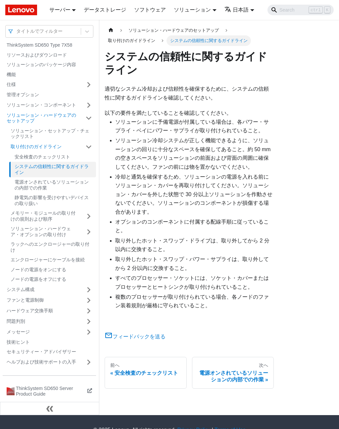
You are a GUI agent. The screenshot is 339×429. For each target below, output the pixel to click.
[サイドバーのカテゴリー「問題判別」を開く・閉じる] (88, 321)
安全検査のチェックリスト (42, 156)
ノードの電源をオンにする (38, 269)
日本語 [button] (236, 10)
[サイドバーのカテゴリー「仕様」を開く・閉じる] (88, 84)
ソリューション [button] (192, 10)
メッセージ (18, 331)
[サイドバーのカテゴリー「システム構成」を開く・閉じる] (88, 289)
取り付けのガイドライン (36, 146)
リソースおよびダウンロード (37, 55)
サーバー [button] (60, 10)
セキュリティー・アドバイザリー (41, 351)
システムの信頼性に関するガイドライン (52, 169)
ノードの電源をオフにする (38, 279)
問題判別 (16, 321)
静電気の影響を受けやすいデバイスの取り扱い (52, 200)
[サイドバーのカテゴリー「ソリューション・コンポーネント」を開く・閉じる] (88, 105)
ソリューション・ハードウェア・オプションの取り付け (41, 231)
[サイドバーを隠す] (49, 408)
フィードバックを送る (135, 336)
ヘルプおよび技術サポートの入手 (41, 362)
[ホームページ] (111, 30)
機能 (11, 74)
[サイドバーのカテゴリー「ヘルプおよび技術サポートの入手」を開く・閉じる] (88, 362)
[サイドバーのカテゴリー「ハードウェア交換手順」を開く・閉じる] (88, 311)
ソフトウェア (150, 10)
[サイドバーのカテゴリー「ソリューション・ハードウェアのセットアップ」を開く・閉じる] (88, 118)
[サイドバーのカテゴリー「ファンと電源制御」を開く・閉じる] (88, 300)
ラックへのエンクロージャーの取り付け (50, 247)
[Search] (300, 10)
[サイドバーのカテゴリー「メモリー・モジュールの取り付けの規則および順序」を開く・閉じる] (88, 216)
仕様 (11, 84)
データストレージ (105, 10)
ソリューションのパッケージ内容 (41, 64)
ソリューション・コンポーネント (41, 104)
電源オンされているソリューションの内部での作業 (52, 185)
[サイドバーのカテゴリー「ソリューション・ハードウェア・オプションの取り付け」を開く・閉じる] (88, 231)
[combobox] (17, 31)
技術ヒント (18, 342)
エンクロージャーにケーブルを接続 (48, 259)
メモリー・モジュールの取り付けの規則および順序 (43, 216)
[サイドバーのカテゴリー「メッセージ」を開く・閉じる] (88, 332)
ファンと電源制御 (25, 300)
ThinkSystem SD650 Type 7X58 (39, 45)
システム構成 (20, 289)
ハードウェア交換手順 (30, 310)
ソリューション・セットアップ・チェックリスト (50, 133)
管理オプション (23, 94)
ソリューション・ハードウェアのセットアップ (41, 118)
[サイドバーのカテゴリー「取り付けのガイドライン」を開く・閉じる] (88, 147)
